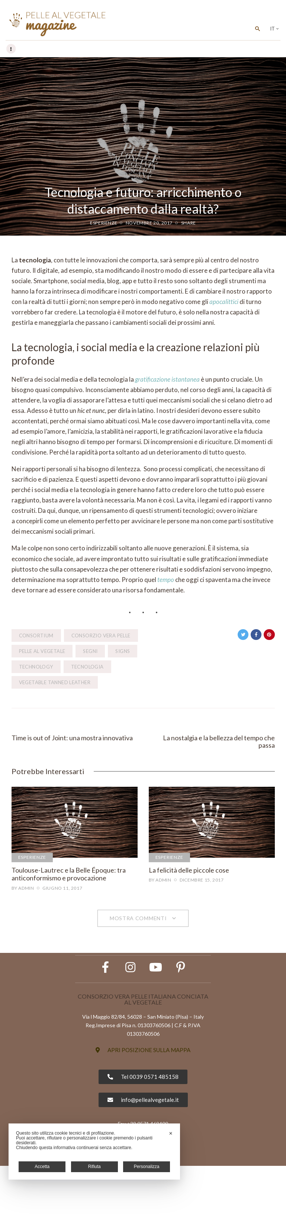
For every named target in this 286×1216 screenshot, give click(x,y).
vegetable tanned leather (55, 683)
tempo (165, 580)
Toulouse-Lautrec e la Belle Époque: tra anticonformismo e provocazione (69, 877)
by (23, 890)
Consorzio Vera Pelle (101, 636)
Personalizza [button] (147, 1166)
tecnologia (87, 667)
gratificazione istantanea (167, 380)
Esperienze (103, 223)
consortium (36, 636)
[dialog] (94, 1151)
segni (90, 651)
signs (122, 651)
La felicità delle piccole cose (189, 873)
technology (36, 667)
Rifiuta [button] (94, 1166)
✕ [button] (171, 1133)
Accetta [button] (42, 1166)
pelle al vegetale (42, 651)
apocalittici (223, 302)
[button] (143, 1100)
